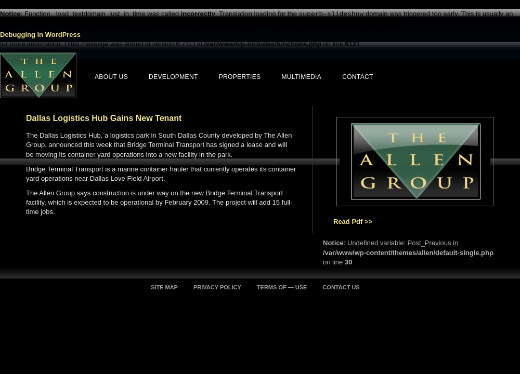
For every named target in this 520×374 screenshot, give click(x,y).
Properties (240, 77)
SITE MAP (164, 287)
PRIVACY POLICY (217, 287)
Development (173, 77)
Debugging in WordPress (40, 34)
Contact (357, 77)
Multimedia (301, 77)
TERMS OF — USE (282, 287)
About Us (111, 77)
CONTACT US (340, 287)
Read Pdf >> (352, 221)
